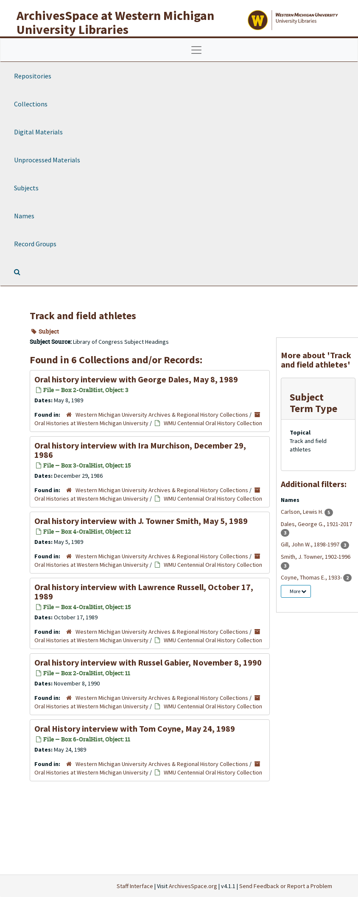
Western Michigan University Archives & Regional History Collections (162, 414)
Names (24, 216)
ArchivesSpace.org (193, 886)
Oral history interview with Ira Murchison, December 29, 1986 (140, 450)
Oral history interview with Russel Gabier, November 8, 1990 (148, 662)
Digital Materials (38, 132)
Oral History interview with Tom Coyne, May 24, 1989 (134, 728)
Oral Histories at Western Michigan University (91, 423)
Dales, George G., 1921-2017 (316, 524)
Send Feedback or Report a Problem (285, 886)
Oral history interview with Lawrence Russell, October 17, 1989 (143, 592)
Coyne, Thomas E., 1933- (312, 577)
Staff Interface (135, 886)
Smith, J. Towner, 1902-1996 (315, 556)
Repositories (32, 76)
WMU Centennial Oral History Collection (213, 423)
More (298, 591)
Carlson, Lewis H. (302, 511)
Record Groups (35, 244)
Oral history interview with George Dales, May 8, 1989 (136, 379)
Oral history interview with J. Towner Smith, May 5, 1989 (141, 520)
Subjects (26, 188)
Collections (31, 104)
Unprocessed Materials (47, 160)
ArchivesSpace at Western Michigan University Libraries (115, 22)
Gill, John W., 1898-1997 (311, 544)
